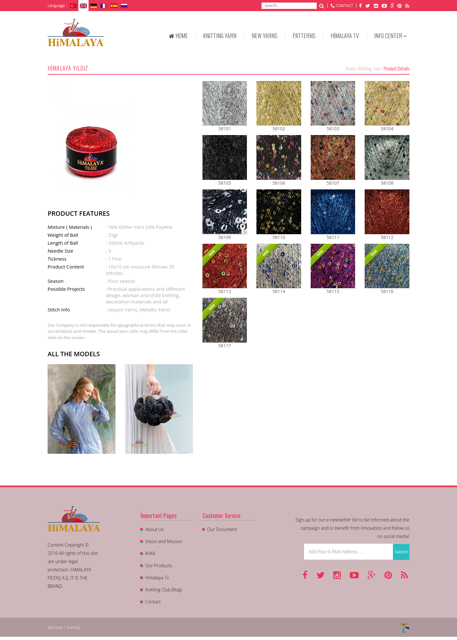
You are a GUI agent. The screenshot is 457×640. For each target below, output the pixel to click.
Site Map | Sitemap (64, 627)
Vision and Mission (163, 541)
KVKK (150, 553)
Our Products (158, 565)
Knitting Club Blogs (163, 590)
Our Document (222, 529)
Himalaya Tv (157, 578)
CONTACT (344, 5)
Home (350, 68)
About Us (154, 529)
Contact (153, 602)
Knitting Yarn (369, 68)
